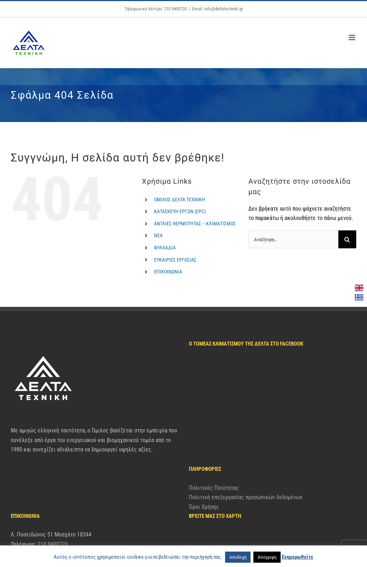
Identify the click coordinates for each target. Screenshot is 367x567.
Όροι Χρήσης (204, 427)
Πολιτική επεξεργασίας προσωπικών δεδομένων (245, 417)
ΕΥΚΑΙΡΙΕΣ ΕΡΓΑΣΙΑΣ (175, 260)
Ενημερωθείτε (297, 557)
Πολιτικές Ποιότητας (214, 408)
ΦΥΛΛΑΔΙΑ (165, 247)
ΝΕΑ (158, 235)
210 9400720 (53, 500)
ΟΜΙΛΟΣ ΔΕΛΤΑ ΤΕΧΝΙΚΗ (179, 199)
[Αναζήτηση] (347, 239)
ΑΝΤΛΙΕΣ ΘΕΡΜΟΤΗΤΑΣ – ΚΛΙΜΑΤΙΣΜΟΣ (195, 223)
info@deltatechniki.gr (51, 510)
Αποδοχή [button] (237, 557)
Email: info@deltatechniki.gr (217, 8)
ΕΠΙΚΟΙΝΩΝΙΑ (168, 272)
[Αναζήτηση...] (293, 239)
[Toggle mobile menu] (352, 37)
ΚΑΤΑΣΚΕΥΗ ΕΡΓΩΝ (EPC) (180, 211)
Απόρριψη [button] (267, 557)
